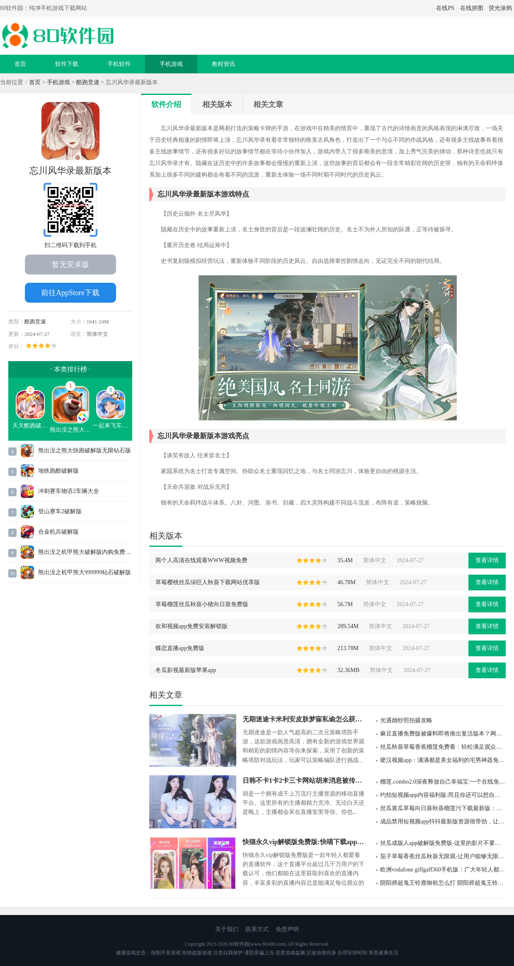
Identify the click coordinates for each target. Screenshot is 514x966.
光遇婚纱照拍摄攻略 (406, 720)
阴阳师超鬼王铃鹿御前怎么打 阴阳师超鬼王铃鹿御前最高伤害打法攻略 (443, 883)
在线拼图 (471, 8)
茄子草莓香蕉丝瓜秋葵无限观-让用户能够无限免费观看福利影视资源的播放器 (443, 856)
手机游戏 (171, 64)
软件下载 (66, 64)
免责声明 (287, 929)
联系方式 (257, 929)
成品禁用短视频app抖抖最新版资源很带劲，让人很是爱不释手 (443, 821)
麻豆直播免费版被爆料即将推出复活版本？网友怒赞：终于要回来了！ (443, 734)
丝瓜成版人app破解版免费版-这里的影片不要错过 (443, 843)
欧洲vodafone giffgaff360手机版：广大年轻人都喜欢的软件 (443, 869)
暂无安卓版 (70, 264)
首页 (20, 64)
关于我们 (226, 929)
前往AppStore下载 (70, 293)
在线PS (445, 8)
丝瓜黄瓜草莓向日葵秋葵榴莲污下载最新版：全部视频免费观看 (443, 808)
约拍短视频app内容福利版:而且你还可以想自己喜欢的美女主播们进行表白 (443, 795)
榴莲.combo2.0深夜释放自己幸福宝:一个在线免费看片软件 (443, 782)
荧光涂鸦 (500, 8)
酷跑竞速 (87, 82)
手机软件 (119, 64)
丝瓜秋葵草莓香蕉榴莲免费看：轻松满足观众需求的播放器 (443, 747)
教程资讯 (223, 64)
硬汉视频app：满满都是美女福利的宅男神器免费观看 (443, 760)
